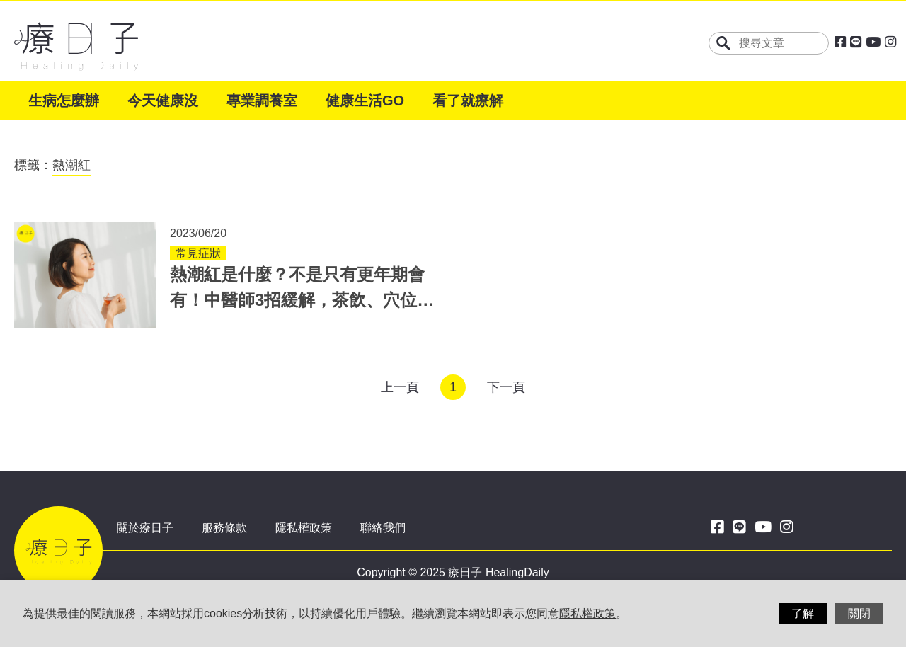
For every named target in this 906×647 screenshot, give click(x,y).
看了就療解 (467, 100)
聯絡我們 (383, 528)
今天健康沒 (162, 100)
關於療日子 (145, 528)
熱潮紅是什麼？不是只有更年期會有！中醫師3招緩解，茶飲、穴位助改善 (302, 300)
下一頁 (506, 387)
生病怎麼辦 (63, 100)
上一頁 (400, 387)
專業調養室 (261, 100)
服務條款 (224, 528)
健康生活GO (365, 100)
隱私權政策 (303, 528)
